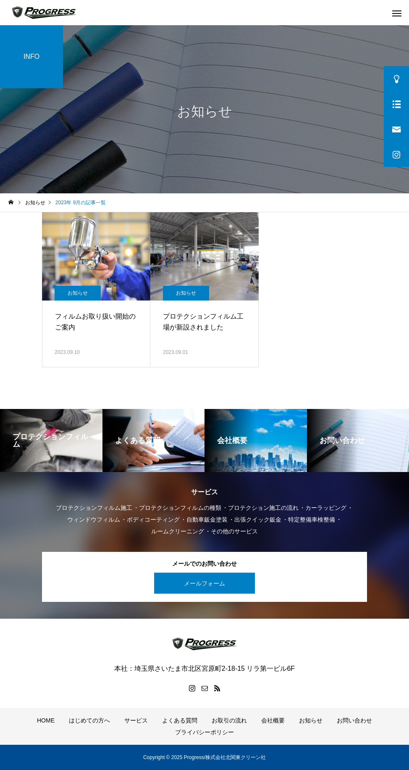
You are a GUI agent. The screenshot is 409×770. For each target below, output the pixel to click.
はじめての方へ (89, 720)
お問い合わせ (354, 720)
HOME (46, 720)
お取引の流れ (229, 720)
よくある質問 (179, 720)
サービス (136, 720)
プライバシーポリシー (204, 732)
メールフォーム (204, 583)
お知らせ (78, 293)
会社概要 (273, 720)
